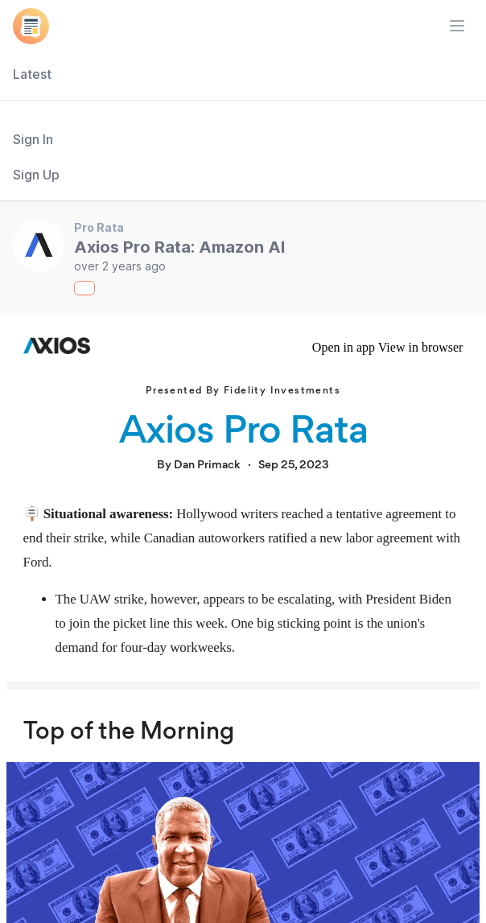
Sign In (33, 139)
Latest (32, 74)
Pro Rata (99, 227)
